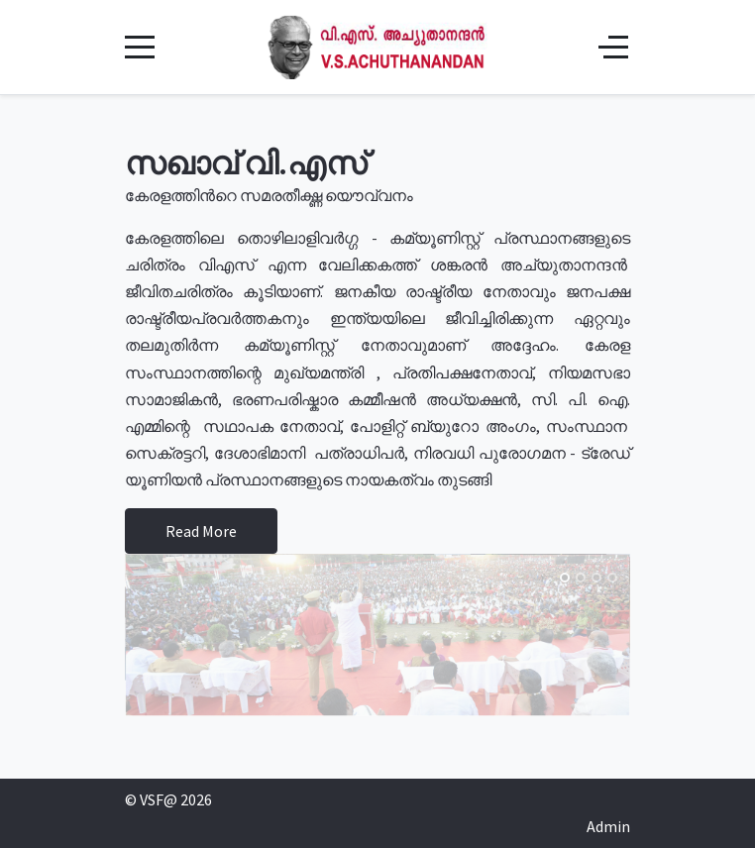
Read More (201, 531)
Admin (608, 826)
